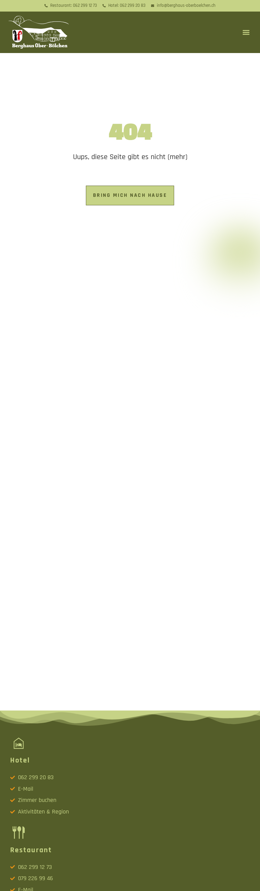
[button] (246, 32)
